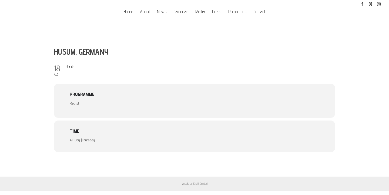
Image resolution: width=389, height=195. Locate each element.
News (161, 12)
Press (216, 12)
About (145, 12)
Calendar (180, 12)
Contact (259, 12)
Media (200, 12)
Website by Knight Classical (194, 184)
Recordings (237, 12)
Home (128, 12)
